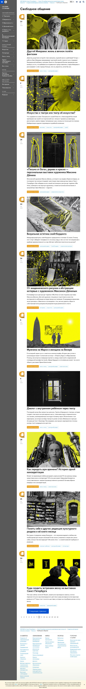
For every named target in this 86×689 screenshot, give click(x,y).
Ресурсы (60, 636)
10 (44, 617)
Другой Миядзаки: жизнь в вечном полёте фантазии (50, 53)
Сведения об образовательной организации (24, 639)
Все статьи (5, 66)
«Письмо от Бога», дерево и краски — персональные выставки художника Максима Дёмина (51, 172)
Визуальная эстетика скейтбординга (46, 233)
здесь (16, 684)
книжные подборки (45, 546)
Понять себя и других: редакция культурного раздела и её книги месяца (51, 530)
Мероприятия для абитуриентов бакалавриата (37, 639)
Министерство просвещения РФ (74, 646)
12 (49, 617)
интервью (42, 307)
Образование (37, 636)
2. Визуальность (6, 19)
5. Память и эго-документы (6, 30)
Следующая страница (38, 611)
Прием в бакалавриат (38, 655)
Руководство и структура (23, 644)
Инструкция (5, 84)
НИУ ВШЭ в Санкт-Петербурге (27, 629)
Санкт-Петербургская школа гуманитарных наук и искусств (51, 629)
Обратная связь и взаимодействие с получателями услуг (37, 671)
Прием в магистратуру (36, 658)
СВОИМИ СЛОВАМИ (5, 7)
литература (66, 546)
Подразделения (24, 647)
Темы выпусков (6, 87)
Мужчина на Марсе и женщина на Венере (49, 349)
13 (52, 617)
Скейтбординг (55, 246)
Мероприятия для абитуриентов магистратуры (37, 645)
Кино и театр (6, 56)
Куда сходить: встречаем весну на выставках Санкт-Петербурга (51, 589)
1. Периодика (6, 16)
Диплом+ (35, 661)
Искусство (5, 49)
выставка (42, 127)
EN (73, 1)
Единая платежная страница (24, 676)
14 (55, 617)
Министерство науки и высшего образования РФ (75, 641)
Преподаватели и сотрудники (24, 650)
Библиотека (60, 638)
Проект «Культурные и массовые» (6, 61)
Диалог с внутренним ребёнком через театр (51, 408)
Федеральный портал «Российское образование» (75, 651)
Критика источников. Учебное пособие (7, 74)
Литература (5, 53)
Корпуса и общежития (23, 658)
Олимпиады (35, 653)
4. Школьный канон (7, 26)
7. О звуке (5, 41)
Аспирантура (36, 667)
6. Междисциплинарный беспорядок (8, 36)
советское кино (64, 366)
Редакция (5, 94)
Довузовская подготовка (36, 649)
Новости (33, 630)
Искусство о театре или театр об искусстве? (51, 112)
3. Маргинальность (7, 23)
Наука (47, 636)
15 (57, 617)
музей (66, 127)
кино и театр (43, 71)
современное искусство (57, 192)
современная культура (66, 246)
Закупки (22, 661)
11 (47, 617)
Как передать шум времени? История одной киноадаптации (51, 471)
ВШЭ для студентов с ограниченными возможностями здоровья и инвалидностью (25, 667)
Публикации (60, 640)
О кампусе (24, 636)
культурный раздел (53, 71)
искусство (49, 127)
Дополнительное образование (37, 664)
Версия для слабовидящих (23, 672)
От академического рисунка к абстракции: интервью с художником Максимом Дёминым (52, 289)
